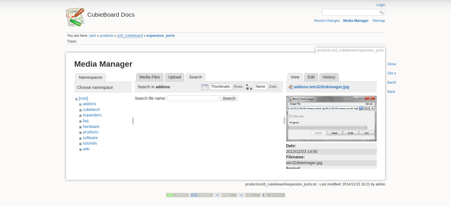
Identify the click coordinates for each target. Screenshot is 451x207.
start (92, 36)
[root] (83, 98)
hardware (91, 126)
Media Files (149, 77)
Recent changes (327, 21)
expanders (92, 115)
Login (381, 5)
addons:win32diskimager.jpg (321, 87)
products (106, 36)
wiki (86, 149)
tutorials (90, 143)
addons (89, 103)
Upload (174, 77)
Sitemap (378, 21)
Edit (310, 77)
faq (85, 120)
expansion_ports (160, 36)
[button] (220, 87)
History (329, 77)
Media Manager (356, 21)
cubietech (91, 109)
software (90, 137)
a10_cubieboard (130, 36)
